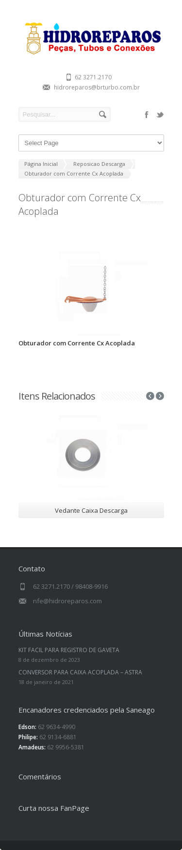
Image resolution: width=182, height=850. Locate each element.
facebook (146, 115)
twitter (160, 115)
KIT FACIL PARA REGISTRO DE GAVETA (68, 650)
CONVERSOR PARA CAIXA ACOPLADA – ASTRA (80, 672)
